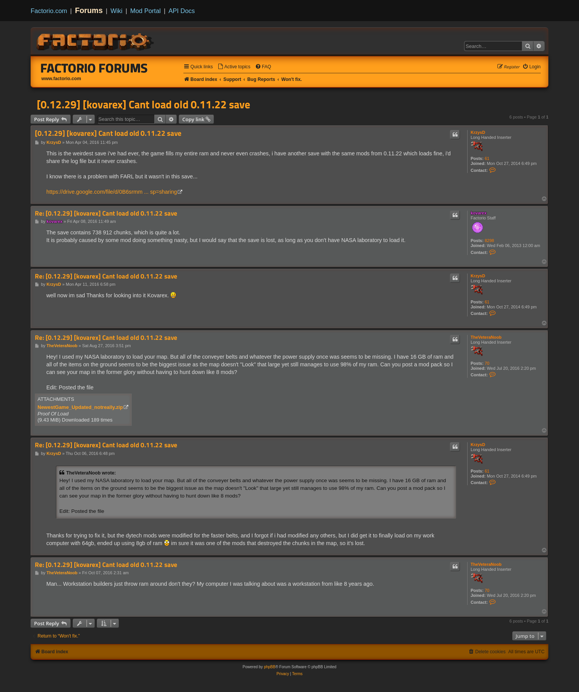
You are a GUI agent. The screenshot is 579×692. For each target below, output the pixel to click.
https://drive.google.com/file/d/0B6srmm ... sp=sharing (111, 192)
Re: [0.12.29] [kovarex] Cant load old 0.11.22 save (106, 213)
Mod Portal (145, 10)
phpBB (269, 667)
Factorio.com (49, 10)
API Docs (181, 10)
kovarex (479, 213)
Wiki (117, 10)
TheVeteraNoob (486, 337)
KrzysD (478, 132)
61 (487, 158)
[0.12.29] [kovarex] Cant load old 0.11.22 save (143, 104)
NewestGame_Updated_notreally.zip (80, 407)
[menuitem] (234, 67)
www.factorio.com (61, 78)
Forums (89, 10)
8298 (489, 240)
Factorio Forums (94, 67)
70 (487, 363)
